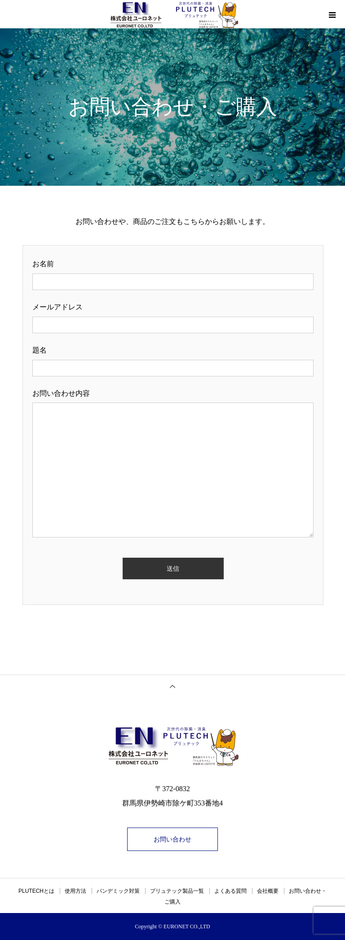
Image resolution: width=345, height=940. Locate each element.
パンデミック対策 (118, 891)
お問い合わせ (172, 839)
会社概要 (268, 891)
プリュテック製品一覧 (177, 891)
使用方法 (75, 891)
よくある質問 (230, 891)
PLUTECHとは (36, 891)
